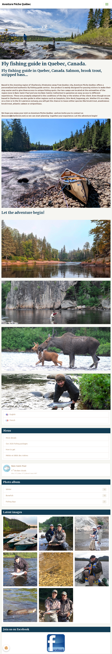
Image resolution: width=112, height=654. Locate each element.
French (10, 420)
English (10, 414)
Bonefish (56, 495)
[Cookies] (6, 648)
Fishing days (56, 501)
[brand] (16, 4)
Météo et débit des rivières (17, 455)
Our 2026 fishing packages (17, 444)
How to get (10, 449)
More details (11, 438)
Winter (56, 489)
